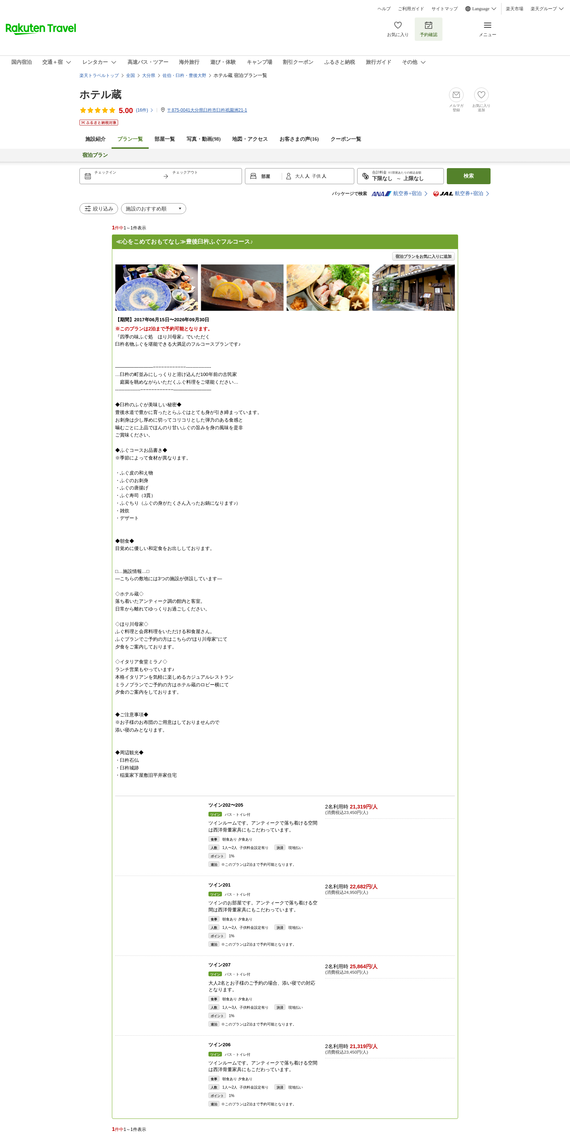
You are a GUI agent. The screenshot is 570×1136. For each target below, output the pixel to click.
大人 (300, 176)
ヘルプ (384, 8)
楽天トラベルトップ (99, 75)
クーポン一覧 (346, 139)
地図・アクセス (250, 139)
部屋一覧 (165, 139)
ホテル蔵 (100, 94)
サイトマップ (445, 8)
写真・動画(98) (203, 139)
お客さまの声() (299, 139)
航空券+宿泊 (396, 194)
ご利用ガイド (411, 8)
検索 (469, 176)
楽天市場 (514, 8)
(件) (145, 110)
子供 (317, 176)
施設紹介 (95, 139)
